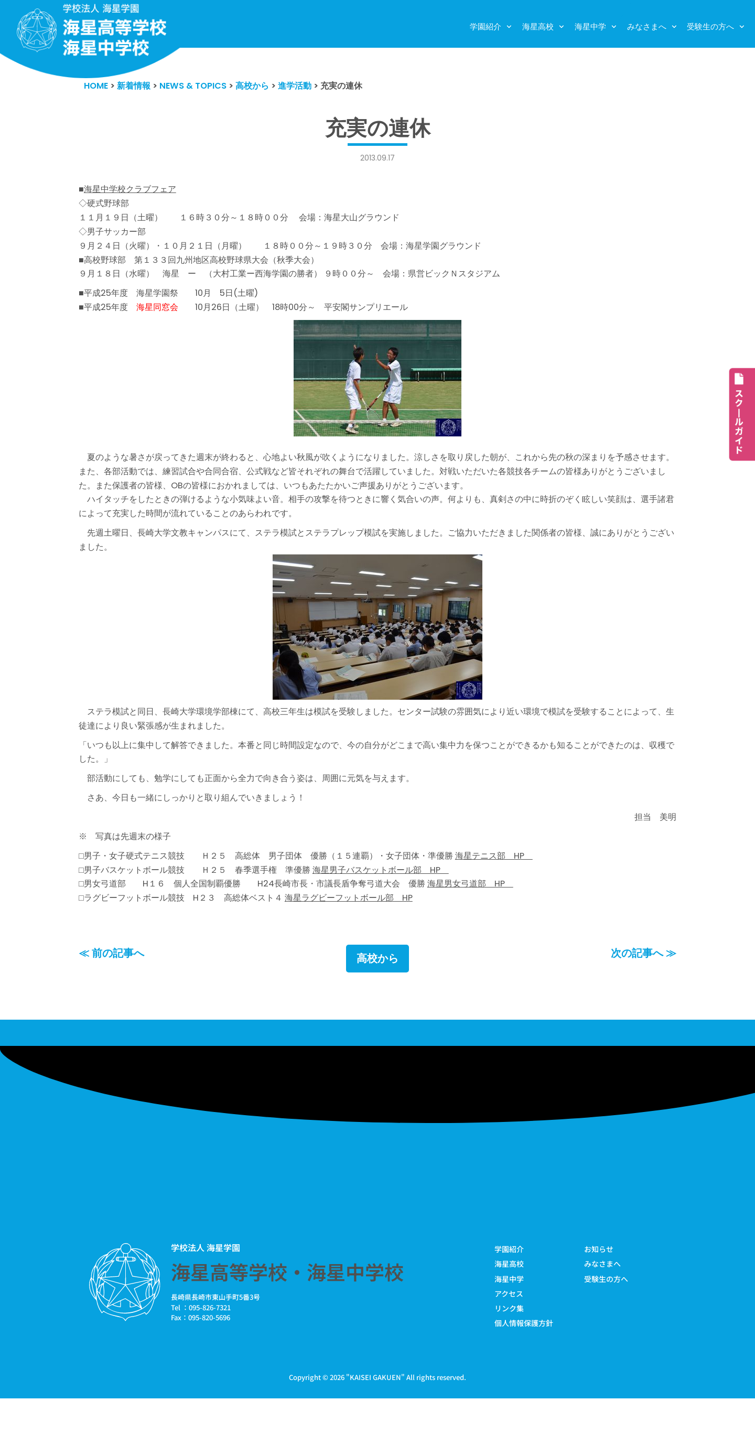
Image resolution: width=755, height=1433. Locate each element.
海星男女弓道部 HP (494, 914)
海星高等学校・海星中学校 (287, 1304)
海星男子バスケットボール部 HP (399, 899)
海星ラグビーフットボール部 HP (365, 930)
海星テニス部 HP (520, 884)
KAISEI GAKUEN (375, 1411)
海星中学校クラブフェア (133, 191)
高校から (377, 991)
